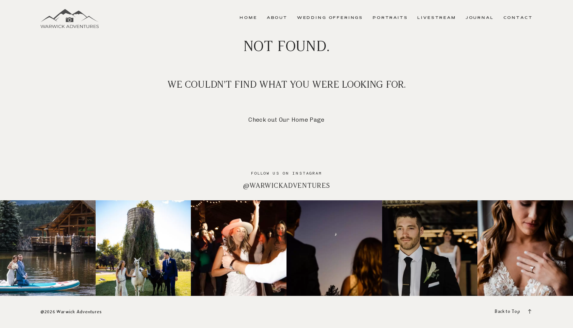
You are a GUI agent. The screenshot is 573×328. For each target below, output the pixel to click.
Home (248, 18)
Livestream (436, 18)
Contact (518, 18)
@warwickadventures (286, 185)
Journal (480, 18)
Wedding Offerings (330, 18)
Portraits (390, 18)
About (277, 18)
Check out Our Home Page (286, 119)
